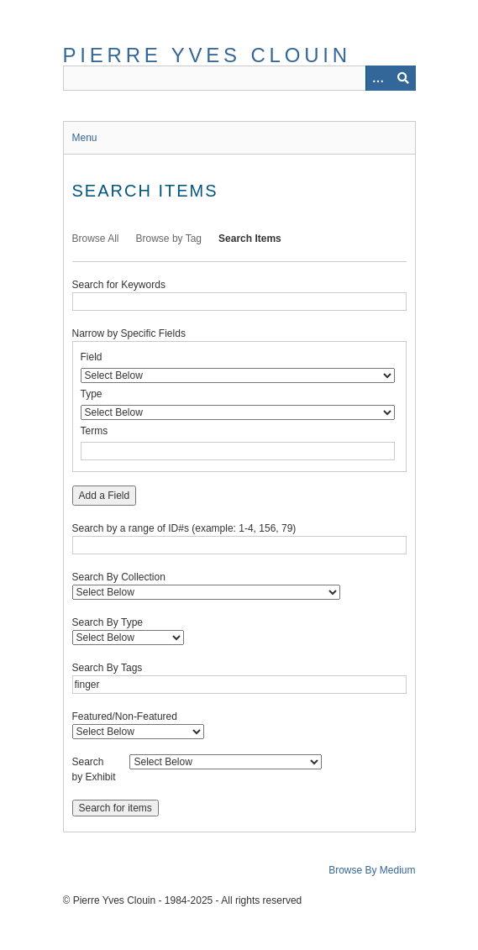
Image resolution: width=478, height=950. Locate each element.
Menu (84, 138)
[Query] (239, 78)
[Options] (378, 78)
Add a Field (104, 495)
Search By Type (108, 622)
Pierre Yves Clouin (207, 55)
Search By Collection (118, 577)
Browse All (95, 238)
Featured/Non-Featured (124, 716)
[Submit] (403, 78)
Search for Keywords (118, 285)
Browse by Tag (169, 238)
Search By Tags (107, 668)
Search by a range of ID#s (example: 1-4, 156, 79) (184, 528)
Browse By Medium (371, 870)
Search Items (249, 238)
